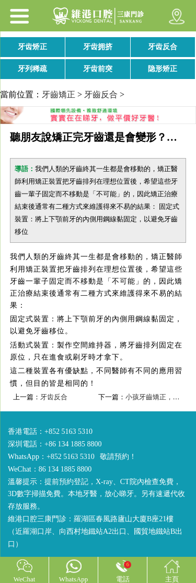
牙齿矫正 (32, 47)
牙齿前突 (97, 69)
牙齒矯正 (58, 94)
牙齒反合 (101, 94)
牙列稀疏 (32, 69)
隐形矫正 (162, 69)
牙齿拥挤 (97, 47)
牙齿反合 (162, 47)
